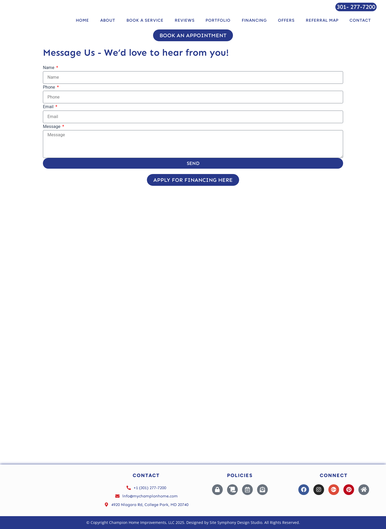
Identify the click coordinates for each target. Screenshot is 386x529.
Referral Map (322, 20)
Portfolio (218, 20)
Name (49, 67)
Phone (49, 87)
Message (52, 126)
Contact (360, 20)
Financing (254, 20)
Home (82, 20)
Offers (286, 20)
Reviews (185, 20)
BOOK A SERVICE (145, 20)
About (107, 20)
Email (49, 106)
